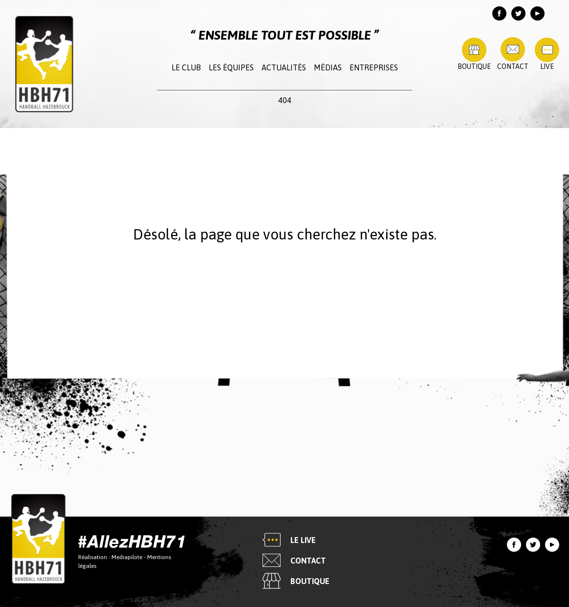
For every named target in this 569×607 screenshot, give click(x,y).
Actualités (284, 67)
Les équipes (231, 67)
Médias (328, 67)
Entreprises (374, 67)
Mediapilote (126, 557)
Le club (186, 67)
